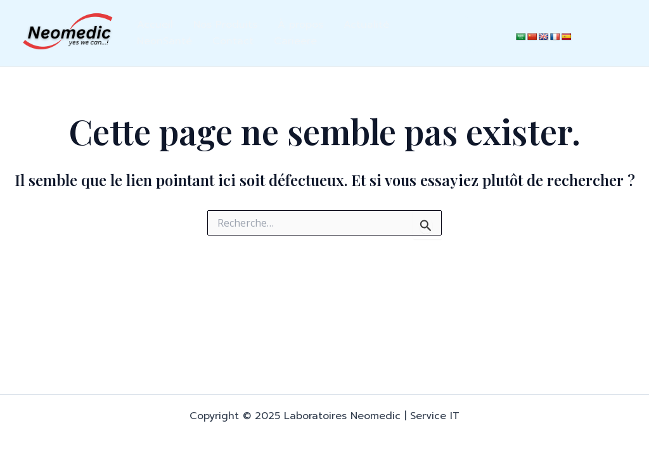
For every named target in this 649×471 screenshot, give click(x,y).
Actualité (366, 24)
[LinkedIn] (464, 16)
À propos (300, 24)
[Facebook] (472, 33)
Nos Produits (225, 24)
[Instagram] (472, 50)
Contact (233, 41)
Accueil (155, 24)
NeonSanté (164, 41)
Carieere (295, 41)
